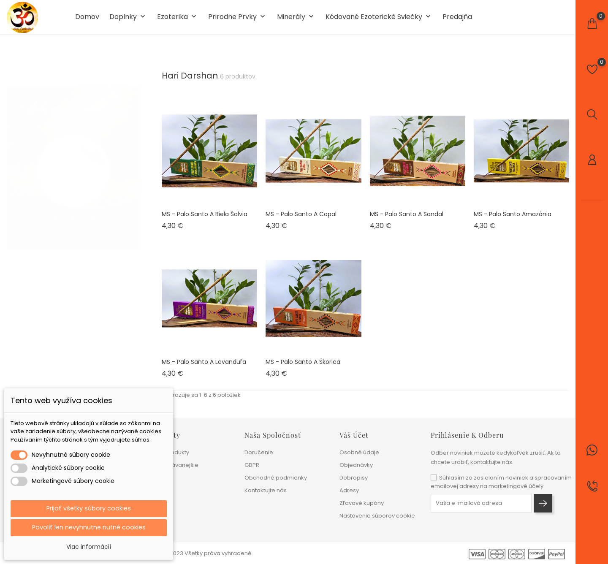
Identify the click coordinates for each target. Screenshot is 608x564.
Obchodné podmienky (275, 478)
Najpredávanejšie (173, 465)
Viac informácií (88, 546)
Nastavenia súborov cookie (377, 516)
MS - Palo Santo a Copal (301, 221)
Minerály (296, 20)
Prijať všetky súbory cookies (89, 507)
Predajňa (457, 20)
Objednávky (356, 465)
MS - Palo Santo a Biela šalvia (204, 221)
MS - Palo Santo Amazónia (512, 221)
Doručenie (258, 452)
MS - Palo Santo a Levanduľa (204, 368)
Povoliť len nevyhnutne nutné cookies (89, 527)
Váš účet (354, 435)
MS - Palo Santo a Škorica (303, 368)
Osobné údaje (359, 452)
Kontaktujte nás (265, 490)
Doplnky (128, 20)
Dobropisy (353, 478)
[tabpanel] (73, 166)
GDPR (251, 465)
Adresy (349, 490)
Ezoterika (177, 20)
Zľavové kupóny (361, 503)
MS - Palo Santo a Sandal (406, 221)
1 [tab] (135, 164)
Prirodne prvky (237, 20)
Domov (87, 20)
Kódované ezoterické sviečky (379, 20)
